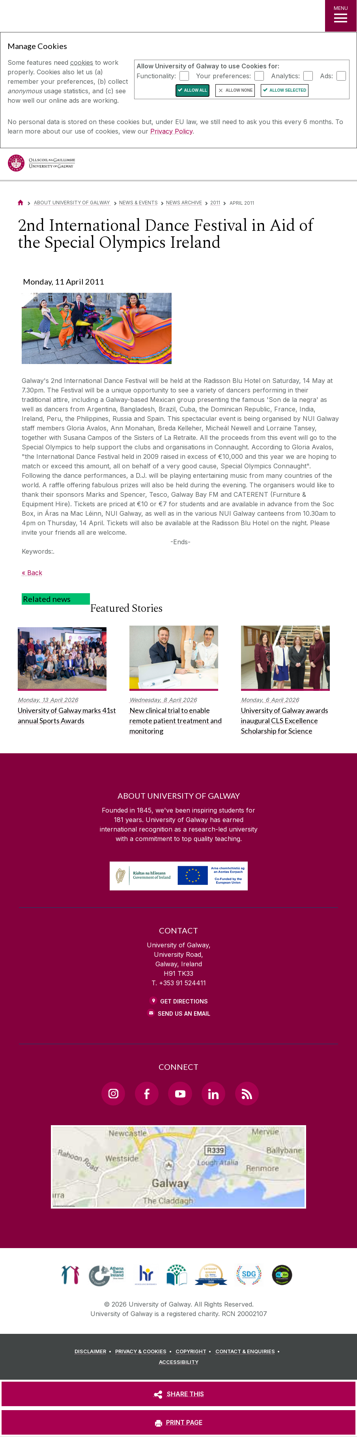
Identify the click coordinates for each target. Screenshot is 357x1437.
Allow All (195, 90)
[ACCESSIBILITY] (178, 1362)
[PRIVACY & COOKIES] (144, 1351)
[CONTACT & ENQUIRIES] (248, 1351)
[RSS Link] (247, 1093)
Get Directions (184, 1001)
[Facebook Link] (147, 1093)
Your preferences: (223, 75)
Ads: (326, 75)
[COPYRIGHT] (195, 1351)
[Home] (20, 203)
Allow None (239, 90)
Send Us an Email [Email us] (184, 1013)
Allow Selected (287, 90)
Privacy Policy (171, 131)
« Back (32, 573)
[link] (70, 1275)
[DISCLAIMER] (94, 1351)
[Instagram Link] (113, 1093)
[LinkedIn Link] (213, 1093)
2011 (215, 203)
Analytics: (285, 75)
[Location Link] (179, 1202)
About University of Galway (72, 203)
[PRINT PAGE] (178, 1422)
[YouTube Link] (180, 1093)
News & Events (138, 203)
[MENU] (341, 16)
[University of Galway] (41, 165)
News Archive (184, 203)
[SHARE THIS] (178, 1394)
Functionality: (156, 75)
